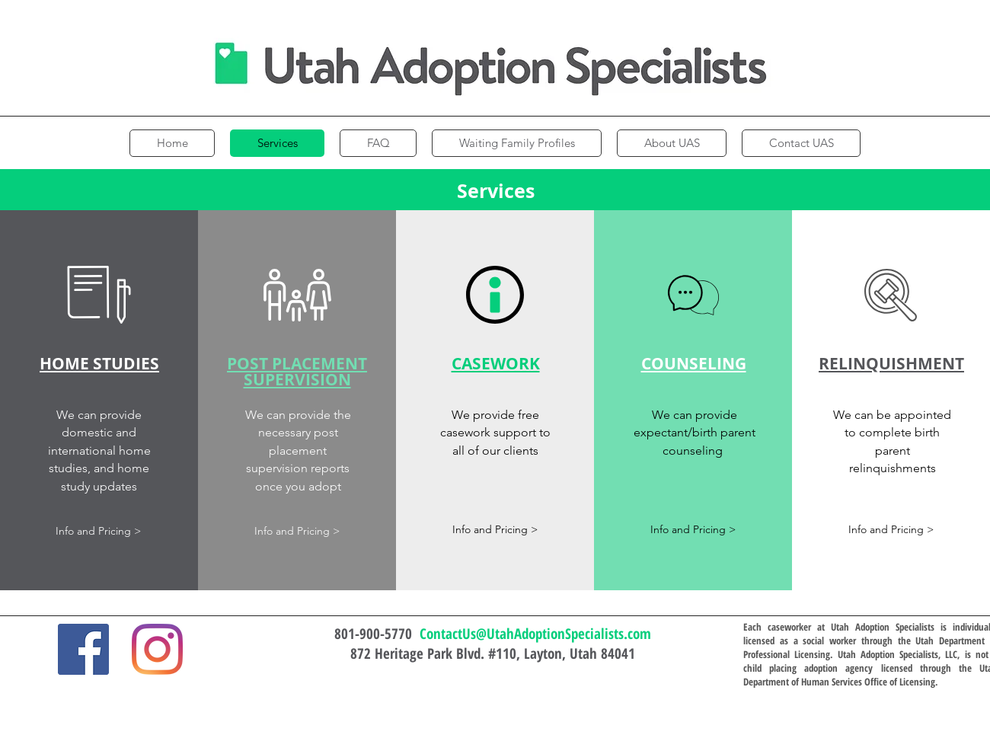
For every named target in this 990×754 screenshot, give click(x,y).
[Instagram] (157, 649)
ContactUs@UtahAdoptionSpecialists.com (535, 634)
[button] (99, 295)
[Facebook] (83, 649)
